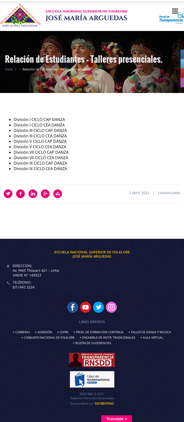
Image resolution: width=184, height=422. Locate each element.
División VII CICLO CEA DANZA (41, 157)
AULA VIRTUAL (153, 337)
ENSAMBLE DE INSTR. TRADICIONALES (108, 337)
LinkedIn (33, 193)
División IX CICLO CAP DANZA (40, 163)
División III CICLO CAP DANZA (40, 130)
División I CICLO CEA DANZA (39, 125)
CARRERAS (22, 332)
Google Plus (45, 193)
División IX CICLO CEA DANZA (40, 168)
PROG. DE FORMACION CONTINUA (99, 332)
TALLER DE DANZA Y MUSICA (151, 332)
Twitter (8, 193)
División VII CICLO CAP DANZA (41, 152)
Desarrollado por (92, 403)
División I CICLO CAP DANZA (39, 119)
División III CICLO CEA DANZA (40, 136)
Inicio (9, 69)
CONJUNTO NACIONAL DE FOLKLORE (49, 337)
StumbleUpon (57, 193)
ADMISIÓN (44, 332)
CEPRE (64, 332)
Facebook (20, 193)
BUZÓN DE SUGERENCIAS (93, 343)
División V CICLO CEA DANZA (40, 147)
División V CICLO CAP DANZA (40, 141)
